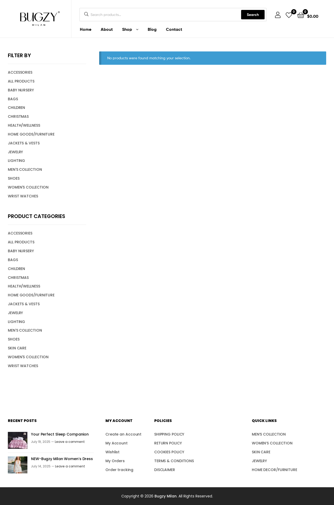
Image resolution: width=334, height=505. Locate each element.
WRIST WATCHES (23, 196)
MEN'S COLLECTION (25, 169)
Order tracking (119, 469)
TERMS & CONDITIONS (174, 460)
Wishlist (112, 452)
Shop (127, 29)
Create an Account (123, 434)
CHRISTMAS (18, 116)
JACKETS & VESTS (24, 143)
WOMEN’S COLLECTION (272, 443)
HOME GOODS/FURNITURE (31, 134)
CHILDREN (16, 107)
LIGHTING (16, 160)
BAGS (13, 99)
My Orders (115, 460)
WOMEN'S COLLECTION (28, 187)
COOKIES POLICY (169, 452)
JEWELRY (15, 152)
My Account (116, 443)
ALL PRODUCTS (21, 81)
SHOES (14, 178)
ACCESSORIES (20, 72)
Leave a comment (70, 441)
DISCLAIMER (164, 469)
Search (253, 14)
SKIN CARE (17, 348)
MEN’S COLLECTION (269, 434)
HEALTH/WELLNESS (24, 125)
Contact (174, 29)
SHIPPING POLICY (169, 434)
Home (85, 29)
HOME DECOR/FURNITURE (274, 469)
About (107, 29)
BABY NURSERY (21, 90)
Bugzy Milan (165, 496)
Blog (152, 29)
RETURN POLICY (168, 443)
